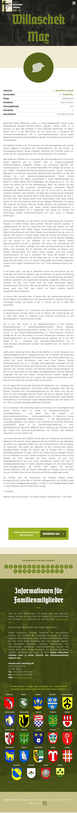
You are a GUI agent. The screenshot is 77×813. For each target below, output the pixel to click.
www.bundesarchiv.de (23, 677)
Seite (24, 619)
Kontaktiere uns (51, 533)
